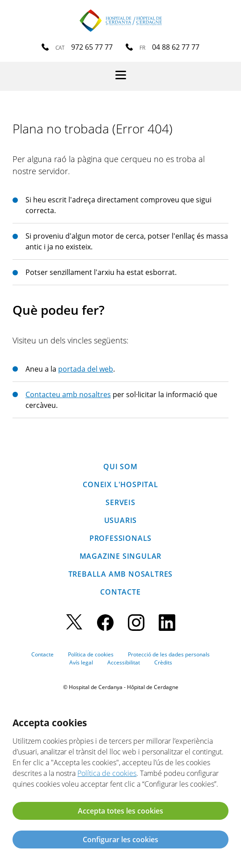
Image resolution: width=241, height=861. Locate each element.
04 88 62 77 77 (175, 47)
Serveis (120, 502)
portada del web (85, 369)
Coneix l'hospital (120, 484)
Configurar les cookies (120, 839)
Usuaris (120, 520)
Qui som (120, 466)
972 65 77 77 (92, 47)
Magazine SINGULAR (121, 556)
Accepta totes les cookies (120, 811)
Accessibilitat (123, 662)
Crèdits (163, 662)
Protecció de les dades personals (169, 654)
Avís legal (81, 662)
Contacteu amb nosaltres (68, 394)
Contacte (120, 592)
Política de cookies (91, 654)
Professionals (120, 538)
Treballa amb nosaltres (120, 574)
